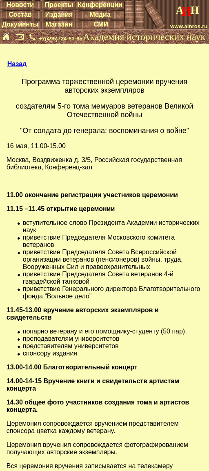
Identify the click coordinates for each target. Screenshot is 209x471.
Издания (59, 14)
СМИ (100, 24)
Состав (20, 14)
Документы (20, 24)
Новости (20, 4)
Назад (17, 63)
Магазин (59, 24)
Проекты (59, 4)
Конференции (100, 4)
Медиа (99, 14)
